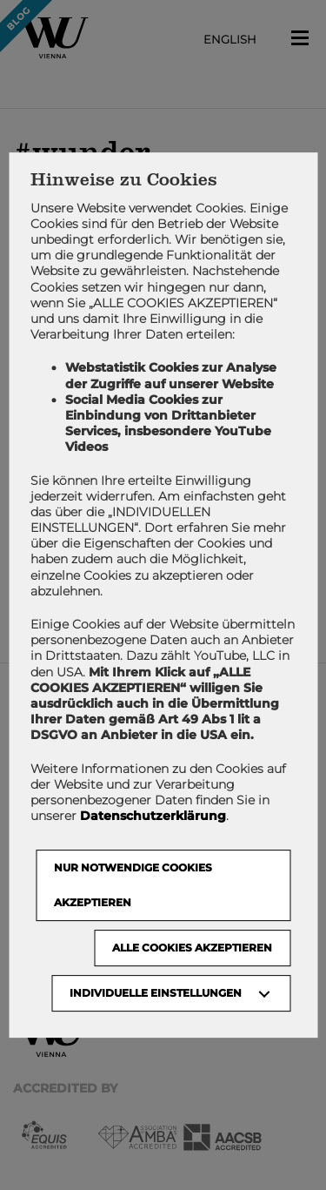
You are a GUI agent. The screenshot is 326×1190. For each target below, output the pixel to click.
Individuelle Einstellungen (156, 992)
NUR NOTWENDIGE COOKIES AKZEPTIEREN (133, 885)
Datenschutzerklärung (153, 816)
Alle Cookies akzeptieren (192, 947)
